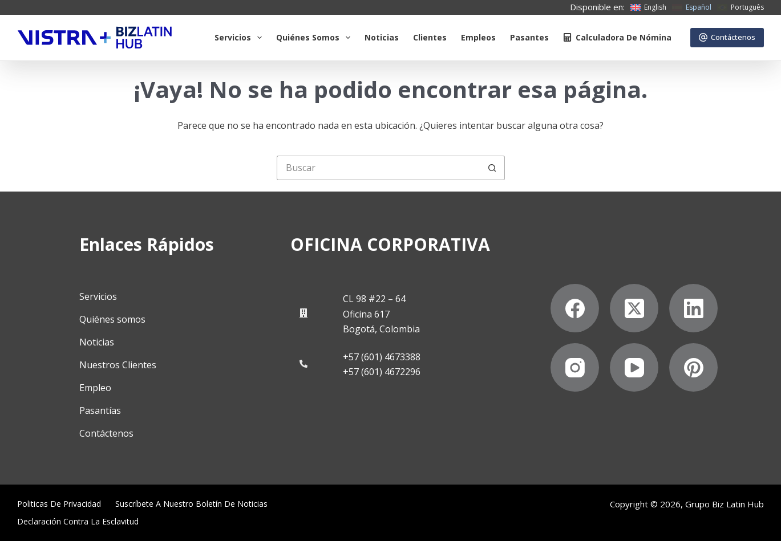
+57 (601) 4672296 (381, 371)
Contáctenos (727, 37)
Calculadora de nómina (617, 37)
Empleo (95, 387)
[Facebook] (575, 308)
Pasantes (529, 37)
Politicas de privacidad (59, 504)
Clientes (430, 37)
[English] (648, 7)
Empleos (478, 37)
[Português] (740, 7)
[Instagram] (575, 367)
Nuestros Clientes (117, 365)
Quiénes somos (315, 37)
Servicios (240, 37)
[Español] (691, 7)
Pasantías (100, 410)
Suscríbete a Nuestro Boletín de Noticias (191, 504)
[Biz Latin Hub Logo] (94, 37)
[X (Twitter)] (634, 308)
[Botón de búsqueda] (492, 168)
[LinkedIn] (693, 308)
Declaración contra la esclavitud (78, 521)
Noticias (382, 37)
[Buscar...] (378, 168)
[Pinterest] (693, 367)
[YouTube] (634, 367)
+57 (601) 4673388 (381, 357)
